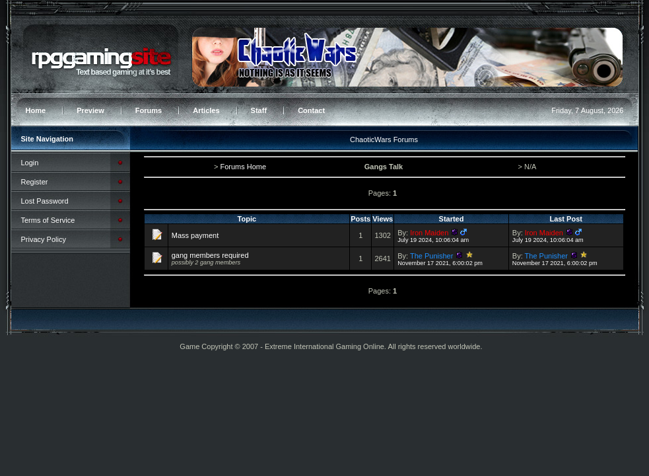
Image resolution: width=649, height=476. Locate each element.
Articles (206, 110)
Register (34, 182)
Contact (311, 110)
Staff (259, 110)
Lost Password (45, 201)
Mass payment (195, 235)
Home (36, 110)
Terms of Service (48, 220)
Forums (148, 110)
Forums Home (243, 167)
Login (30, 163)
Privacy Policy (43, 239)
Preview (90, 110)
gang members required (210, 255)
